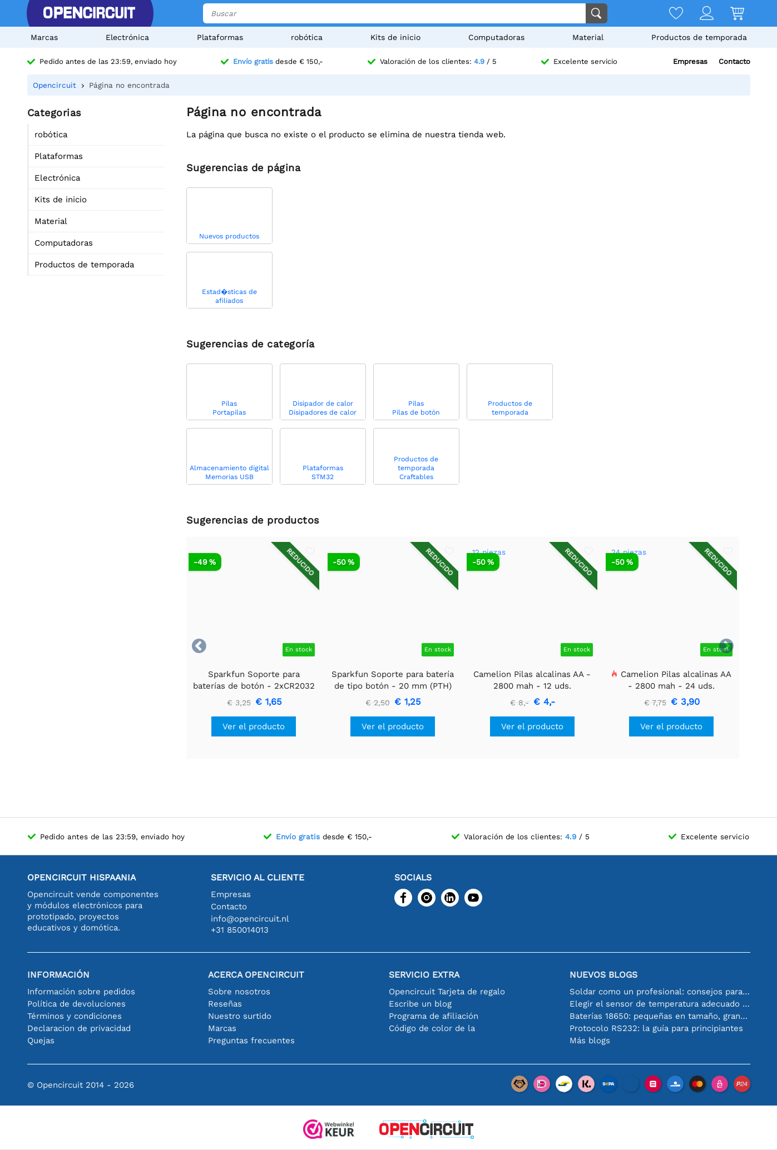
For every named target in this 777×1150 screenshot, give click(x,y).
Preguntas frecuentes (251, 1041)
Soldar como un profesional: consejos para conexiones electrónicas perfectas (660, 992)
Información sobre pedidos (81, 992)
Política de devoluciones (76, 1004)
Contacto (734, 61)
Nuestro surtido (239, 1016)
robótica (307, 37)
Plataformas (220, 37)
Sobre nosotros (239, 992)
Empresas (690, 61)
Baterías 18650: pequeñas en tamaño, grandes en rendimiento (660, 1016)
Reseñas (225, 1004)
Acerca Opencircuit (256, 974)
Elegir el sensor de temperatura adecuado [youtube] (660, 1004)
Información (58, 974)
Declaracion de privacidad (79, 1028)
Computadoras (496, 37)
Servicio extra (424, 974)
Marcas (44, 37)
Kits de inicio (395, 37)
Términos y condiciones (74, 1016)
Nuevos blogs (603, 974)
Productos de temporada (699, 37)
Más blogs (590, 1041)
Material (587, 37)
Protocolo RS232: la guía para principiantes (656, 1028)
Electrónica (127, 37)
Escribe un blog (420, 1004)
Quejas (41, 1041)
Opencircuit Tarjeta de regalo (447, 992)
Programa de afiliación (433, 1016)
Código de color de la (432, 1028)
